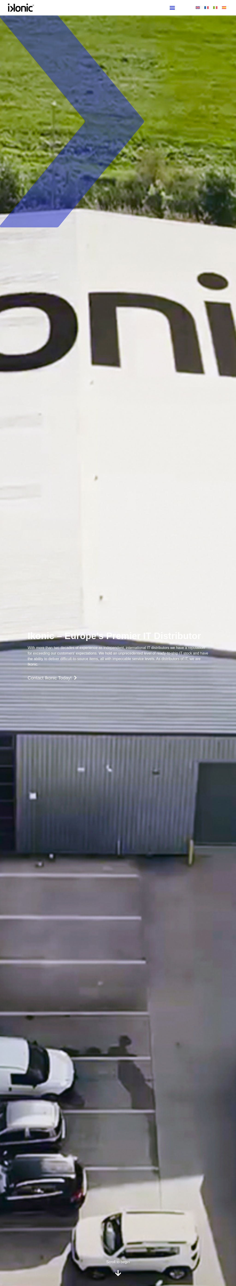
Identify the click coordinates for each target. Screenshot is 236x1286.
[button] (172, 7)
